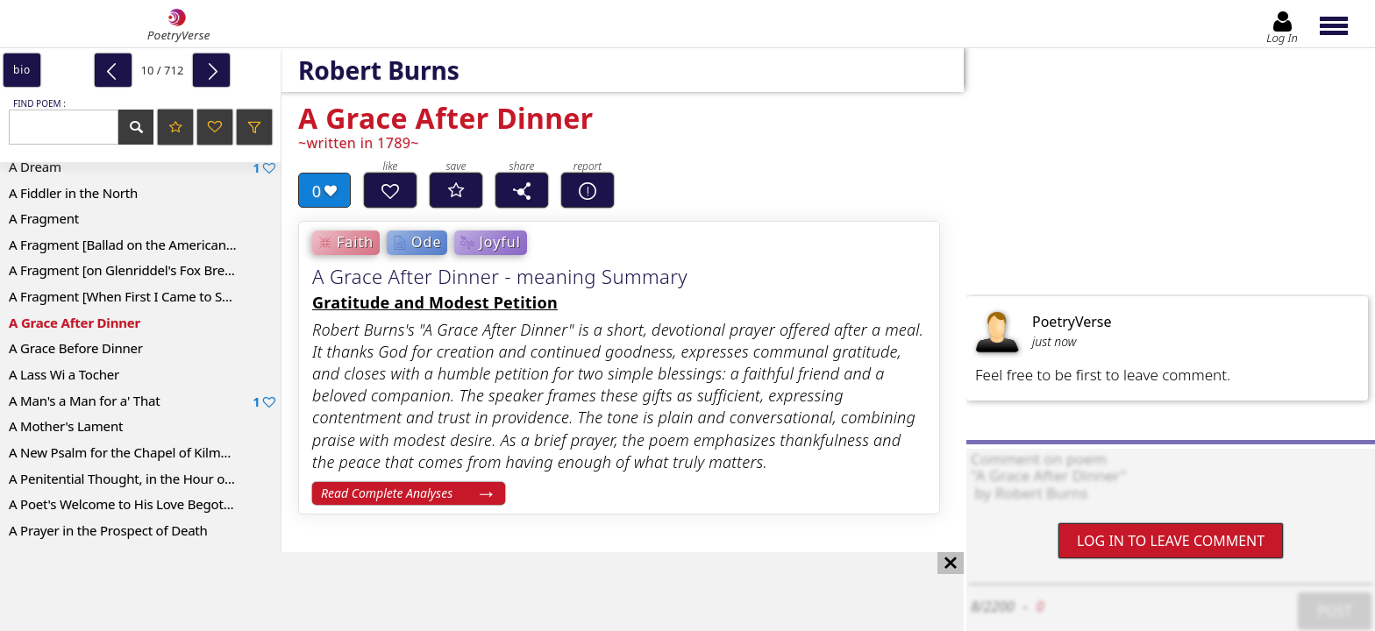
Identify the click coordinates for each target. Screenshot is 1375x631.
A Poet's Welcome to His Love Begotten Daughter (145, 504)
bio (22, 69)
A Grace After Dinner (74, 322)
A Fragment (44, 218)
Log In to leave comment (1171, 540)
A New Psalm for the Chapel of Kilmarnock (135, 452)
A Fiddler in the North (73, 193)
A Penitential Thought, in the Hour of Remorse (145, 478)
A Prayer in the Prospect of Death (108, 530)
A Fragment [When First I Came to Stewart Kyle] (145, 296)
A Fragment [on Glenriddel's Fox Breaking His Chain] (145, 270)
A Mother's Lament (66, 426)
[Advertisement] (464, 591)
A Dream (142, 167)
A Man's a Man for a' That (142, 401)
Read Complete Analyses (386, 493)
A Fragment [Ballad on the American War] (133, 244)
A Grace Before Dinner (76, 348)
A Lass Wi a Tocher (64, 374)
